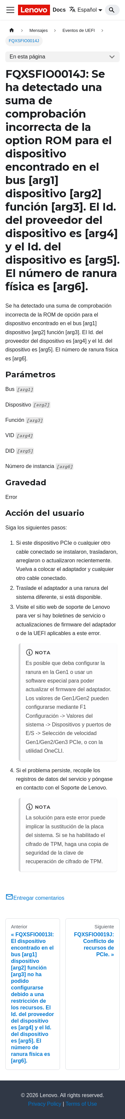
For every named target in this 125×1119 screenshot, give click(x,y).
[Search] (112, 10)
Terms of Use (81, 1104)
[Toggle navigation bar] (10, 10)
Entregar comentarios (34, 898)
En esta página (27, 56)
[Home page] (11, 30)
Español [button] (83, 10)
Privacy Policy (44, 1104)
